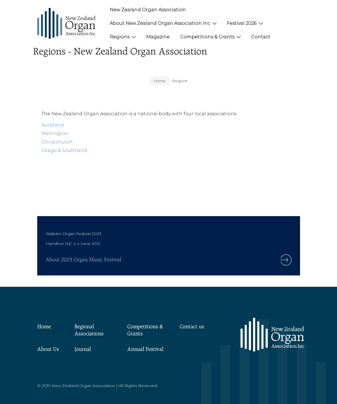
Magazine (157, 37)
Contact (260, 37)
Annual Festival (145, 349)
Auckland (52, 125)
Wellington (55, 133)
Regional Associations (88, 330)
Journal (82, 349)
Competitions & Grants (211, 37)
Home (44, 327)
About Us (48, 349)
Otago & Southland (64, 150)
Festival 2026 (246, 23)
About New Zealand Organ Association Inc (164, 23)
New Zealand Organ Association (148, 9)
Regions (124, 37)
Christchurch (57, 142)
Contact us (192, 327)
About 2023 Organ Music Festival (83, 260)
